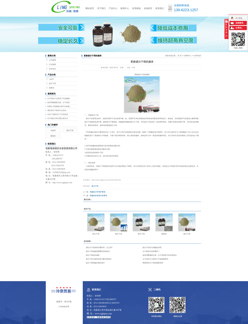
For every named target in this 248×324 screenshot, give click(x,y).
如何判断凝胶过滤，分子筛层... (59, 102)
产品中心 (113, 8)
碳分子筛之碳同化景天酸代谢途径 (98, 259)
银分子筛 (52, 83)
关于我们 (101, 8)
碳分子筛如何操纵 (93, 255)
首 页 (179, 56)
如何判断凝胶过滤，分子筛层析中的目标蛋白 (160, 255)
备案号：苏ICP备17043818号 (64, 304)
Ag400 (51, 79)
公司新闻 (52, 60)
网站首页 (89, 8)
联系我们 (159, 8)
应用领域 (136, 8)
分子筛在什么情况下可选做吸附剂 (155, 259)
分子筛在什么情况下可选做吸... (59, 98)
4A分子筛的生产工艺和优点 (57, 114)
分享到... (239, 28)
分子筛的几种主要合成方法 (57, 118)
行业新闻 (52, 64)
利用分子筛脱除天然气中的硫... (59, 106)
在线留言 (148, 8)
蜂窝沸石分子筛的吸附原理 (153, 263)
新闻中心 (124, 8)
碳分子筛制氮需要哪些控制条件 (98, 251)
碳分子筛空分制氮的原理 (152, 247)
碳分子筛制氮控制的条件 (95, 263)
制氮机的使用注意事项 (98, 196)
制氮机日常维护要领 (97, 192)
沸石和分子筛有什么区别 (56, 110)
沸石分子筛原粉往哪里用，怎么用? (99, 247)
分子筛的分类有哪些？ (151, 251)
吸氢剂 (51, 88)
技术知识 (52, 69)
